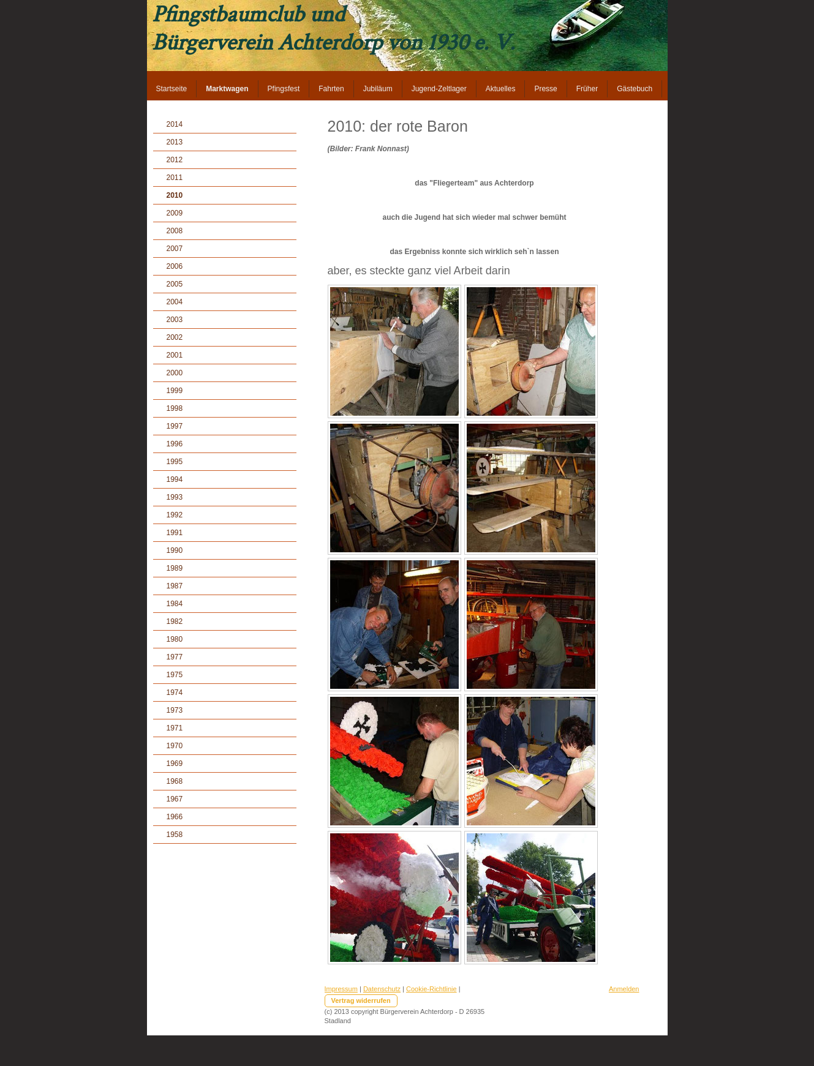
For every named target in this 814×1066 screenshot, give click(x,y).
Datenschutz (382, 989)
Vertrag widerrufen (361, 1000)
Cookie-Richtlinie (431, 989)
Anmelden (624, 989)
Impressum (341, 989)
